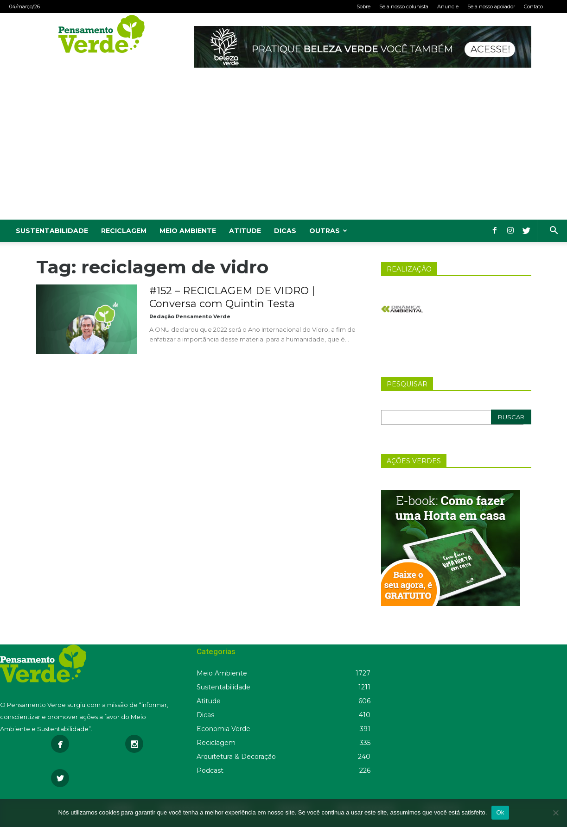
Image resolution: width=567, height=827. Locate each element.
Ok (500, 812)
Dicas (285, 231)
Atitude (245, 231)
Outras (328, 231)
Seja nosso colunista (403, 6)
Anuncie (448, 6)
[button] (553, 231)
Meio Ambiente (187, 231)
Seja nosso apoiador (491, 6)
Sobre (363, 6)
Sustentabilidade (52, 231)
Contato (533, 6)
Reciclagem (124, 231)
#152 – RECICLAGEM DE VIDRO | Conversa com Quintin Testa (232, 297)
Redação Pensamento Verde (189, 316)
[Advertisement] (283, 150)
